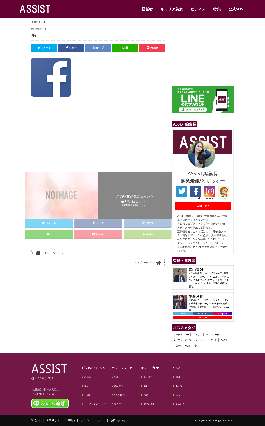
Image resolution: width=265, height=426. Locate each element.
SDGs (176, 368)
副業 (116, 377)
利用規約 (70, 420)
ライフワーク (212, 334)
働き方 (117, 403)
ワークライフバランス (95, 403)
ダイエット (200, 340)
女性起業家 (149, 403)
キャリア (197, 334)
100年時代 (119, 395)
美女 (146, 386)
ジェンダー (181, 403)
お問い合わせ (118, 420)
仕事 (188, 345)
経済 (178, 395)
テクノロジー (182, 334)
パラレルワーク (122, 368)
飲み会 (224, 340)
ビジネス (198, 9)
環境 (178, 377)
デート (213, 340)
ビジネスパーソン (93, 368)
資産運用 (118, 386)
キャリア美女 (172, 9)
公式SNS (236, 9)
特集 (217, 9)
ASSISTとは (53, 420)
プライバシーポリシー (93, 420)
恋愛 (146, 395)
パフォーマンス (183, 340)
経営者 (147, 9)
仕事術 (179, 345)
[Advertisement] (98, 132)
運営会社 (36, 420)
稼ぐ (86, 386)
